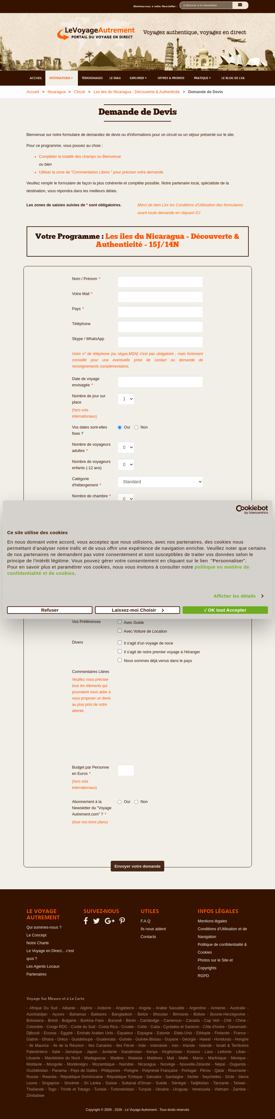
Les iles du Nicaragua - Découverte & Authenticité (137, 92)
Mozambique (103, 1064)
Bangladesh (122, 1014)
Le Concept (37, 935)
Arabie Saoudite (170, 1008)
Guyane (171, 1039)
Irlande (189, 1045)
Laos (209, 1052)
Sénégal (178, 1083)
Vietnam (221, 1089)
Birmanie (180, 1014)
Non (141, 427)
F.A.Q (145, 921)
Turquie (144, 1089)
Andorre (104, 1008)
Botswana (35, 1020)
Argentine (197, 1008)
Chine (241, 1020)
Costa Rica (108, 1027)
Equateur (125, 1033)
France (240, 1033)
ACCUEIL (36, 78)
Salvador (154, 1077)
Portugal (188, 1070)
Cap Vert (212, 1020)
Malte (183, 1058)
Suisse (111, 1083)
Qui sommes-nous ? (44, 927)
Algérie (86, 1008)
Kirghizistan (172, 1052)
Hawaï (205, 1039)
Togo (52, 1089)
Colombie (35, 1027)
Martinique (217, 1058)
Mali (170, 1058)
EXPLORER (139, 78)
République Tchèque (124, 1077)
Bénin (131, 1020)
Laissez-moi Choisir (138, 609)
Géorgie (189, 1039)
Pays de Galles (84, 1070)
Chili (227, 1020)
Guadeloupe (82, 1039)
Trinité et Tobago (75, 1089)
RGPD (203, 976)
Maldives (154, 1058)
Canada (193, 1020)
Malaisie (135, 1058)
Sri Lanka (92, 1083)
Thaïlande (35, 1089)
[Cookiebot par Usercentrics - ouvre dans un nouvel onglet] (240, 509)
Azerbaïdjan (37, 1014)
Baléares (98, 1014)
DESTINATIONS (61, 78)
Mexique (238, 1058)
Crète (142, 1027)
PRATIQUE (203, 78)
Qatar (219, 1070)
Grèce (62, 1039)
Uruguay (180, 1089)
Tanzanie (221, 1083)
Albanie (68, 1008)
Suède (161, 1083)
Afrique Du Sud (43, 1008)
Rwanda (49, 1077)
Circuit (79, 92)
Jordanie (109, 1052)
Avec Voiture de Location (142, 631)
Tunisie (100, 1089)
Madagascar (95, 1058)
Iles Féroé (125, 1045)
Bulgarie (69, 1020)
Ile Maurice (39, 1045)
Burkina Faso (92, 1020)
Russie (32, 1077)
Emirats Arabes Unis (95, 1033)
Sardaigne (174, 1077)
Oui (124, 427)
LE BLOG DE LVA (233, 78)
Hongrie (242, 1039)
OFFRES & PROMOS (171, 78)
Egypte (67, 1033)
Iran (175, 1045)
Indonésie (158, 1045)
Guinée (125, 1039)
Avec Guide (131, 622)
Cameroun (172, 1020)
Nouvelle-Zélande (195, 1064)
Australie (238, 1008)
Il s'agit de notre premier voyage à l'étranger (159, 651)
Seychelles (211, 1077)
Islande (205, 1045)
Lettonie (224, 1052)
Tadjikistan (199, 1083)
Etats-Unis (183, 1033)
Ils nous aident (153, 929)
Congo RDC (56, 1027)
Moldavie (34, 1064)
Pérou (205, 1070)
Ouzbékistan (37, 1070)
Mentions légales (212, 921)
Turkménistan (122, 1089)
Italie (56, 1052)
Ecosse (49, 1033)
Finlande (222, 1033)
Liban (241, 1052)
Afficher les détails (234, 596)
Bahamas (77, 1014)
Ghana (48, 1039)
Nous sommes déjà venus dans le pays (155, 660)
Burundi (115, 1020)
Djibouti (33, 1033)
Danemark (237, 1027)
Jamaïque (73, 1052)
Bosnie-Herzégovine (228, 1014)
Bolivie (199, 1014)
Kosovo (193, 1052)
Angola (145, 1008)
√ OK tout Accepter (225, 609)
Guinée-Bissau (148, 1039)
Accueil (33, 92)
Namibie (126, 1064)
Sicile (229, 1077)
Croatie (127, 1027)
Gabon (32, 1039)
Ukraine (162, 1089)
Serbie (192, 1077)
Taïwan (239, 1083)
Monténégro (77, 1064)
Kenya (151, 1052)
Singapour (51, 1083)
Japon (92, 1052)
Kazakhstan (131, 1052)
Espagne (145, 1033)
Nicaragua (56, 92)
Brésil (53, 1020)
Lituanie (33, 1058)
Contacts (148, 937)
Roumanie (237, 1070)
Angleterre (125, 1008)
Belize (142, 1014)
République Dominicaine (81, 1077)
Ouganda (238, 1064)
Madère (117, 1058)
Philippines (110, 1070)
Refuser (50, 609)
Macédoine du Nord (62, 1058)
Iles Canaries (100, 1045)
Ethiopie (203, 1033)
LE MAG (115, 78)
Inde (142, 1045)
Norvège (167, 1064)
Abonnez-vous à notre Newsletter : (156, 6)
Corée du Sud (83, 1027)
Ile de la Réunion (68, 1045)
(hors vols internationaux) (84, 784)
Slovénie (71, 1083)
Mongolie (55, 1064)
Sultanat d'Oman (136, 1083)
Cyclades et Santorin (181, 1027)
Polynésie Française (160, 1070)
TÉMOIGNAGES (92, 78)
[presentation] (126, 837)
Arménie (218, 1008)
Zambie (239, 1089)
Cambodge (149, 1020)
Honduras (222, 1039)
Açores (58, 1014)
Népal (220, 1064)
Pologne (131, 1070)
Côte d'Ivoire (214, 1027)
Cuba (155, 1027)
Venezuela (201, 1089)
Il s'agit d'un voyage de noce (145, 642)
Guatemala (105, 1039)
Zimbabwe (36, 1095)
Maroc (198, 1058)
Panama (59, 1070)
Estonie (163, 1033)
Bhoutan (160, 1014)
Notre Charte (38, 943)
